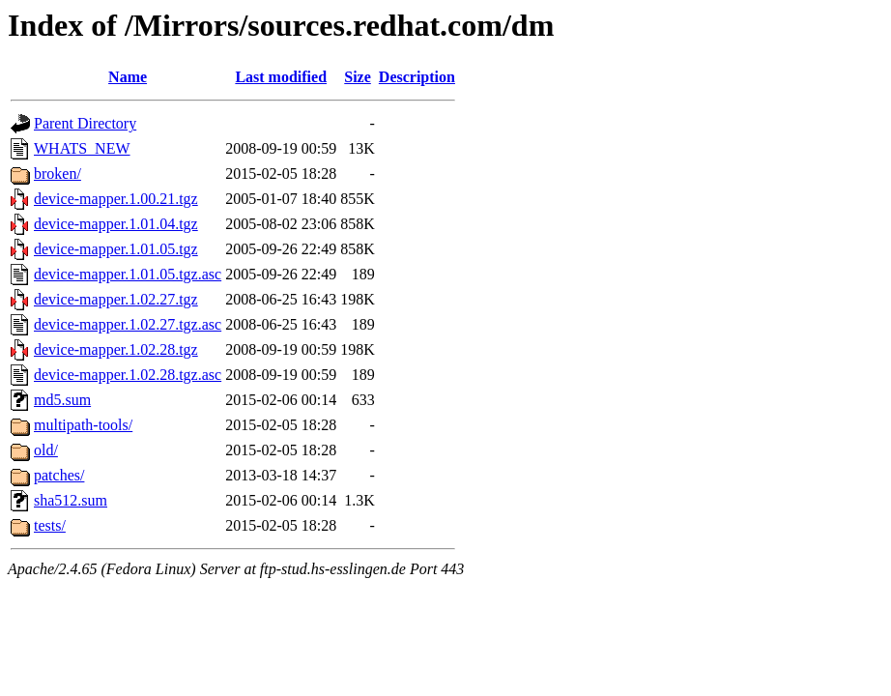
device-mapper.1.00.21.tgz (116, 198)
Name (127, 77)
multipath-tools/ (83, 425)
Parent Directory (85, 123)
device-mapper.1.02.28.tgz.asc (127, 374)
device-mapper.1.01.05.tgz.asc (127, 274)
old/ (46, 450)
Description (417, 77)
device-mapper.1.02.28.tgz (116, 349)
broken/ (57, 173)
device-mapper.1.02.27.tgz (116, 299)
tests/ (50, 525)
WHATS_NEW (82, 148)
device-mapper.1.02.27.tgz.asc (127, 324)
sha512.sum (70, 500)
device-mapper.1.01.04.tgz (116, 224)
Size (357, 77)
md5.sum (62, 400)
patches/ (59, 475)
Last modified (281, 77)
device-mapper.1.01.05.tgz (116, 249)
